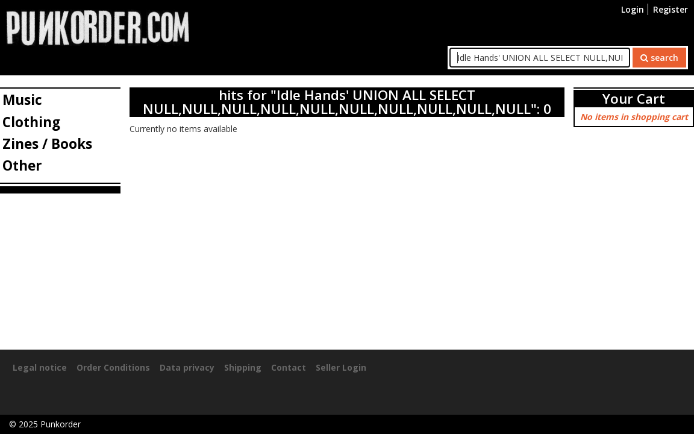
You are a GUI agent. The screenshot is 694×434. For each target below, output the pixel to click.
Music (22, 99)
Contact (288, 367)
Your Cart (633, 98)
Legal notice (40, 367)
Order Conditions (113, 367)
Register (670, 9)
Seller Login (341, 367)
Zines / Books (47, 143)
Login (632, 9)
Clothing (31, 122)
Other (22, 165)
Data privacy (187, 367)
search (659, 57)
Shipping (242, 367)
